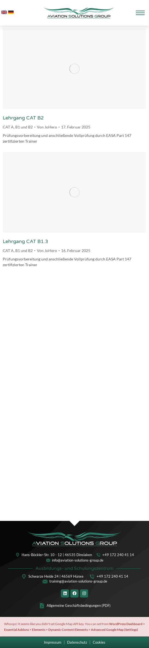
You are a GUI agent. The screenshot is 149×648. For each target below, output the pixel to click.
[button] (99, 642)
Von (47, 127)
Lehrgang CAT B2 (23, 118)
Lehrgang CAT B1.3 (25, 241)
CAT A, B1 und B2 (18, 127)
